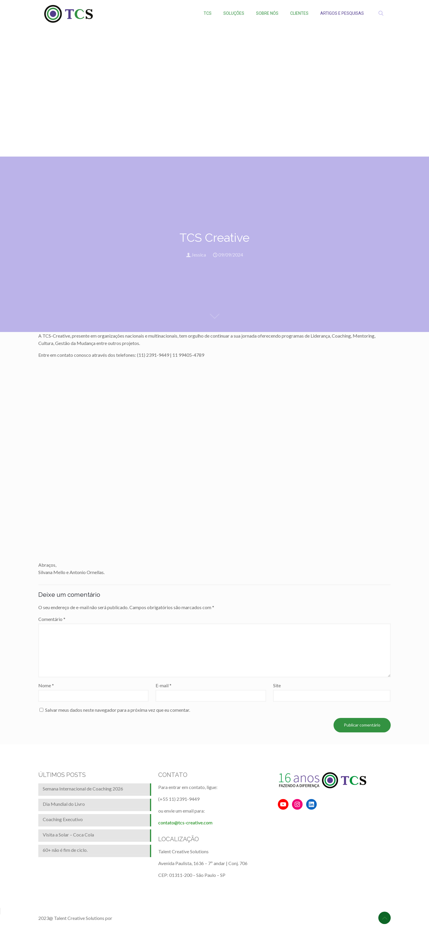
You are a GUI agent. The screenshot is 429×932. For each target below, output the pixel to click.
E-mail (163, 685)
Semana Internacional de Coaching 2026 (83, 788)
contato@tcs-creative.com (185, 822)
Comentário (51, 619)
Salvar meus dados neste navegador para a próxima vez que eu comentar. (117, 710)
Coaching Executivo (63, 819)
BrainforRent (126, 918)
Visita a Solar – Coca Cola (68, 834)
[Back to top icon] (384, 918)
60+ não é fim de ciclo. (65, 850)
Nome (46, 685)
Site (277, 685)
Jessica (199, 254)
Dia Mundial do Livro (64, 804)
